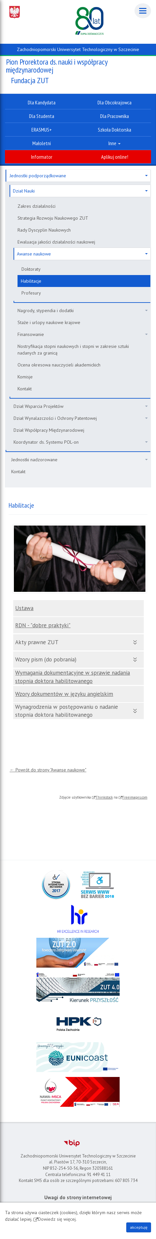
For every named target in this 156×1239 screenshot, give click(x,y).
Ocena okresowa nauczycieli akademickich (59, 365)
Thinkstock (104, 797)
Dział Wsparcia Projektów (81, 406)
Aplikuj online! (114, 156)
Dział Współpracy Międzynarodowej (49, 430)
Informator (41, 156)
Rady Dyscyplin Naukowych (44, 230)
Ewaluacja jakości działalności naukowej (56, 242)
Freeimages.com (134, 797)
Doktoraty (31, 269)
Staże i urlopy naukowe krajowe (49, 322)
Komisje (25, 377)
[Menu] (143, 10)
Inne (114, 143)
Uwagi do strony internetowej (78, 1197)
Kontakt (25, 389)
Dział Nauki (80, 191)
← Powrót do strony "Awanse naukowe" (48, 770)
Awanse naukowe (82, 254)
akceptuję (138, 1227)
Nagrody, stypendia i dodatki (83, 310)
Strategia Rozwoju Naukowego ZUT (53, 218)
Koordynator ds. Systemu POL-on (81, 442)
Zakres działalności (37, 206)
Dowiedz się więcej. (57, 1219)
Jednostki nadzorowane (79, 460)
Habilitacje (31, 281)
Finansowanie (83, 334)
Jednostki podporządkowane (79, 176)
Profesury (31, 293)
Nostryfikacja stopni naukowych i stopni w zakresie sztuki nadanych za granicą (73, 349)
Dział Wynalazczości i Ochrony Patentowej (81, 418)
